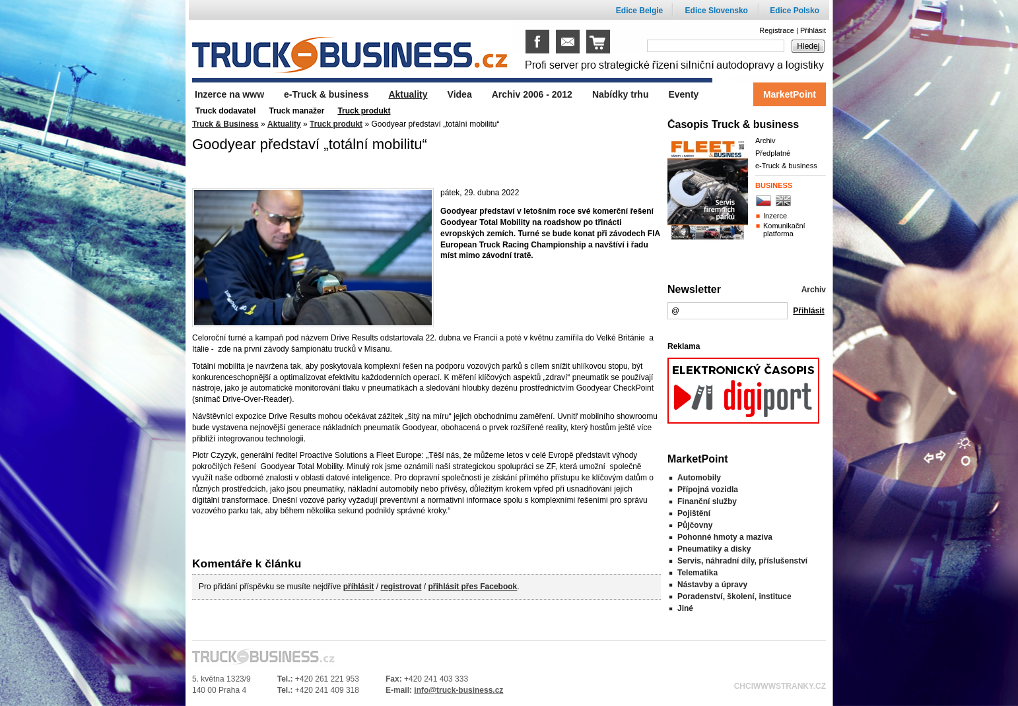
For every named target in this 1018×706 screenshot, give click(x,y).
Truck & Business (225, 124)
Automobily (699, 477)
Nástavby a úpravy (712, 584)
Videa (460, 94)
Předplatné (772, 153)
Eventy (683, 94)
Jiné (685, 608)
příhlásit (358, 586)
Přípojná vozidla (707, 489)
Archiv (765, 140)
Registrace (776, 30)
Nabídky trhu (620, 94)
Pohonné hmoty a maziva (724, 537)
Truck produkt (336, 124)
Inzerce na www (229, 94)
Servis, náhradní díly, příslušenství (742, 560)
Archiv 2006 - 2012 (532, 94)
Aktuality (284, 124)
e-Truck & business (786, 166)
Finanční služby (707, 501)
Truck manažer (296, 110)
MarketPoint (789, 94)
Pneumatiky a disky (714, 549)
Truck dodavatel (225, 110)
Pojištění (693, 513)
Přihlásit (813, 30)
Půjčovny (694, 525)
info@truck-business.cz (458, 690)
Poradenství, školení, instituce (734, 596)
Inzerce (775, 216)
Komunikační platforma (784, 230)
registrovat (400, 586)
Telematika (697, 572)
